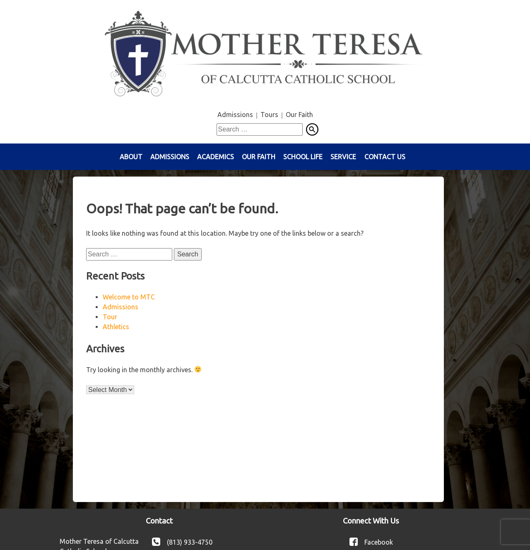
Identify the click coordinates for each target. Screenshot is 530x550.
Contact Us (384, 156)
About (131, 156)
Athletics (116, 326)
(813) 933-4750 (189, 541)
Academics (215, 156)
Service (343, 156)
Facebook (378, 541)
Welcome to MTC (129, 297)
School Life (303, 156)
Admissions (235, 114)
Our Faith (299, 114)
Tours (269, 114)
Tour (110, 316)
